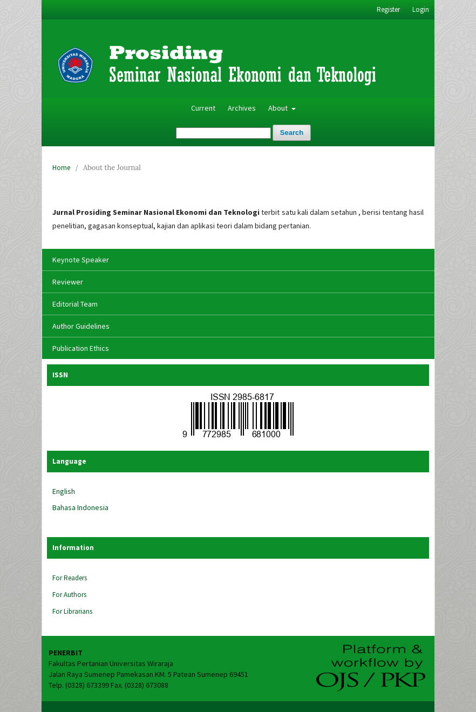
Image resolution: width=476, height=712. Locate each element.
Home (61, 167)
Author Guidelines (81, 326)
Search (291, 132)
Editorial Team (75, 304)
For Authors (69, 594)
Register (388, 9)
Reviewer (67, 282)
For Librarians (72, 611)
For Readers (69, 577)
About (278, 108)
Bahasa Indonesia (80, 507)
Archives (242, 108)
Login (420, 9)
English (63, 491)
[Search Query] (223, 133)
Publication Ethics (80, 348)
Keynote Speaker (80, 260)
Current (203, 108)
